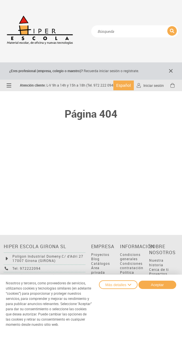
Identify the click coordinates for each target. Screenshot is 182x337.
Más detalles (118, 284)
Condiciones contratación (131, 265)
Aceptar (157, 285)
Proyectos (100, 254)
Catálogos (100, 263)
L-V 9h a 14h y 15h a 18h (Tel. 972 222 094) (67, 85)
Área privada (98, 270)
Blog (95, 259)
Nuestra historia (156, 262)
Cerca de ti (159, 269)
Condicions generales (130, 256)
